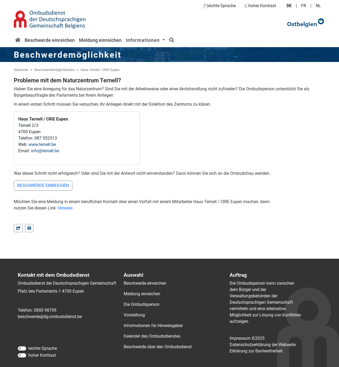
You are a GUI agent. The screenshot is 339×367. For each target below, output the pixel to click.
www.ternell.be (42, 144)
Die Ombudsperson (141, 304)
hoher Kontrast (260, 5)
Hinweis (65, 208)
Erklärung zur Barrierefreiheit (256, 350)
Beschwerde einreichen (50, 40)
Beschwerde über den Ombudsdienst (158, 346)
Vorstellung (134, 314)
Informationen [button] (143, 40)
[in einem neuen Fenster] (29, 228)
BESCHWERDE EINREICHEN (43, 185)
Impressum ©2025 (247, 338)
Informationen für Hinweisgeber (153, 325)
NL (318, 5)
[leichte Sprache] (22, 348)
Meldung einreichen (100, 40)
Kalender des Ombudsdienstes (152, 336)
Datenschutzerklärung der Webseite (263, 344)
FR (303, 5)
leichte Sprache (219, 5)
